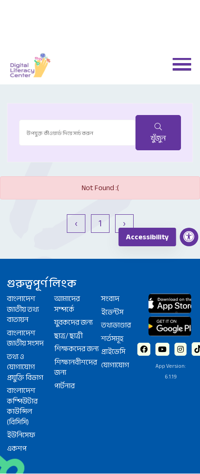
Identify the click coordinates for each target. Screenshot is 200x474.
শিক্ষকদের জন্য (76, 348)
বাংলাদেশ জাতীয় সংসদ (25, 338)
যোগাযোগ (115, 365)
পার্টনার (64, 385)
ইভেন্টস (112, 312)
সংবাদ (110, 298)
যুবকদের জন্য (73, 322)
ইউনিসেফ (21, 435)
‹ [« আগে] (76, 223)
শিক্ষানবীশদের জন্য (75, 367)
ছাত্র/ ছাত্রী (68, 335)
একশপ (16, 448)
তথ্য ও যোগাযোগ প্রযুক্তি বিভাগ (25, 367)
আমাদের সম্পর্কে (67, 304)
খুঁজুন (158, 134)
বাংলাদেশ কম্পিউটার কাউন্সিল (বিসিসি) (22, 406)
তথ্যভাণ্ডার (116, 325)
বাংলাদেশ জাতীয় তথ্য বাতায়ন (23, 309)
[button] (178, 63)
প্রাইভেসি (113, 351)
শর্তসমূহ (112, 338)
